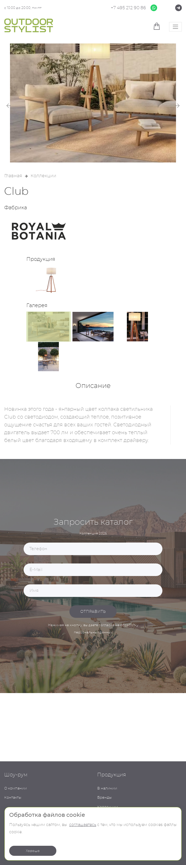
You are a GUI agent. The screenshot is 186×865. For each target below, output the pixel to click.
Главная (13, 176)
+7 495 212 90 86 (128, 8)
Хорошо (33, 850)
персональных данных (93, 632)
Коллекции (43, 176)
